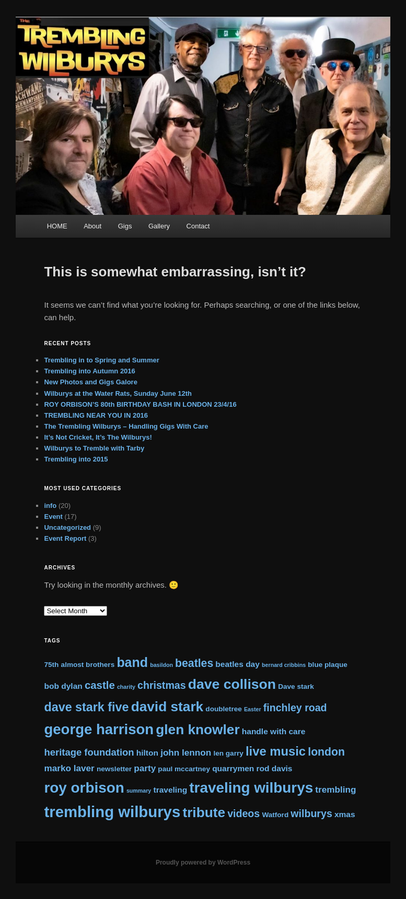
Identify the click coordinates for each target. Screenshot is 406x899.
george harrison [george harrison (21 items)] (99, 729)
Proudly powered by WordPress (203, 862)
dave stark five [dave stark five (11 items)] (86, 707)
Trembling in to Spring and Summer (101, 360)
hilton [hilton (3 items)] (147, 752)
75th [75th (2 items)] (51, 665)
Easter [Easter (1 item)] (252, 709)
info (50, 505)
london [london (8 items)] (326, 752)
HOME (57, 226)
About (92, 226)
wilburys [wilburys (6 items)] (311, 813)
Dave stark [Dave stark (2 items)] (296, 686)
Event (53, 516)
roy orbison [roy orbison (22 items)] (84, 788)
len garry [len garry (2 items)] (228, 753)
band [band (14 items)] (132, 662)
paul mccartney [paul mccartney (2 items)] (184, 769)
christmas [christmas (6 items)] (161, 685)
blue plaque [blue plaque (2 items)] (327, 665)
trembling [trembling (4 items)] (335, 789)
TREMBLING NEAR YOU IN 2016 (95, 415)
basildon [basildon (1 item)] (161, 665)
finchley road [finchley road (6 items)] (295, 707)
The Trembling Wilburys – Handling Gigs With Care (126, 426)
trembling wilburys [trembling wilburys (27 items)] (112, 811)
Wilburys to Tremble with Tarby (94, 448)
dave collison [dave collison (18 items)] (232, 684)
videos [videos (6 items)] (243, 813)
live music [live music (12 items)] (276, 751)
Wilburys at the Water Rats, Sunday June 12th (118, 393)
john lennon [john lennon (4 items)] (185, 752)
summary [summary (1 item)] (138, 790)
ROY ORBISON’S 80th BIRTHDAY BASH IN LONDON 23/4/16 (140, 404)
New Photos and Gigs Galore (90, 382)
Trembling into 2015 (76, 459)
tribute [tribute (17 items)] (203, 812)
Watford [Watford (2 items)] (275, 815)
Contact (198, 226)
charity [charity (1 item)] (126, 687)
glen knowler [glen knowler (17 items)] (197, 729)
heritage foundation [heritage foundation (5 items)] (89, 752)
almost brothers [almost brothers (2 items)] (88, 665)
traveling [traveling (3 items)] (170, 789)
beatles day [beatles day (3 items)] (237, 664)
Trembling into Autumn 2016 (89, 371)
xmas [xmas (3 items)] (344, 814)
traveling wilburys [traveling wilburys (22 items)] (251, 788)
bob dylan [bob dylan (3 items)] (63, 686)
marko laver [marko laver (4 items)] (69, 768)
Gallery (159, 226)
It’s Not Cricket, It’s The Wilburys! (98, 437)
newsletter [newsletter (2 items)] (114, 769)
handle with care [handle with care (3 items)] (274, 731)
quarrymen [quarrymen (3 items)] (233, 768)
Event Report (65, 538)
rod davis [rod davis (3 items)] (275, 768)
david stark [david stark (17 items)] (167, 706)
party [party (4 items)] (145, 768)
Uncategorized (67, 527)
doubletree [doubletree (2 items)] (223, 709)
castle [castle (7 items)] (100, 685)
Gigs (125, 226)
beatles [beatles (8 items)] (194, 663)
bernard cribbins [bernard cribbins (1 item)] (284, 665)
